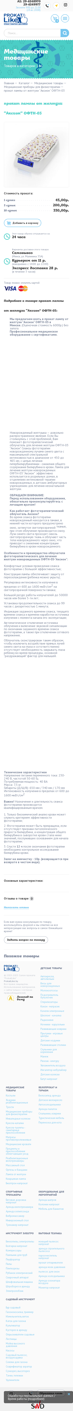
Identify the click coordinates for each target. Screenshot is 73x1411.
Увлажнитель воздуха (52, 1065)
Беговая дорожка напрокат (16, 1201)
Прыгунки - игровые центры (51, 1034)
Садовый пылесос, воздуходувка (16, 1356)
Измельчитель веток (17, 1316)
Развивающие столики (53, 1045)
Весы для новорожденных (50, 984)
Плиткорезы (12, 1268)
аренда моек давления (52, 1267)
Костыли (10, 1095)
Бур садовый (13, 1307)
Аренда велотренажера (19, 1207)
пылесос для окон (49, 1271)
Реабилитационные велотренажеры (17, 1159)
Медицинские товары (48, 83)
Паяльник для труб (16, 1255)
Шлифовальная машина (19, 1282)
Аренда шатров (47, 1200)
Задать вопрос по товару (26, 940)
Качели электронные (52, 1011)
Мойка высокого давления (15, 1344)
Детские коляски (50, 1074)
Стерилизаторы (49, 1002)
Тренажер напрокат (17, 1225)
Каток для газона (16, 1321)
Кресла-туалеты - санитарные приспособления (15, 1130)
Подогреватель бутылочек (49, 996)
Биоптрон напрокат (17, 1183)
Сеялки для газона (16, 1362)
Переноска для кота (50, 1122)
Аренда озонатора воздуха (49, 1281)
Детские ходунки (50, 1040)
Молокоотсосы (49, 990)
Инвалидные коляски (18, 1118)
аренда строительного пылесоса (51, 1249)
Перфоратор (13, 1259)
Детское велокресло (50, 1100)
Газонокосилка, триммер (19, 1312)
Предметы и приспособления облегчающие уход (17, 1151)
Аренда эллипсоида (17, 1211)
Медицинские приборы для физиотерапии (32, 87)
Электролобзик (14, 1291)
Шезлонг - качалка (50, 1015)
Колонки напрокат (49, 1204)
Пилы (9, 1264)
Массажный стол (15, 1165)
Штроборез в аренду (18, 1286)
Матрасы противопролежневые (18, 1138)
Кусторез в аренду (16, 1330)
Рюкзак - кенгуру (49, 1061)
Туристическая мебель (51, 1118)
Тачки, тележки (14, 1375)
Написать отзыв (16, 907)
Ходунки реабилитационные (17, 1101)
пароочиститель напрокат (48, 1256)
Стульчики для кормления (48, 1050)
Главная (9, 83)
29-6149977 (31, 4)
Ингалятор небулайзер (53, 1070)
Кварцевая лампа (16, 1179)
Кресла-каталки (15, 1123)
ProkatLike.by (11, 981)
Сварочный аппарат (17, 1277)
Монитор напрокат (49, 1287)
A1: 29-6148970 (28, 1)
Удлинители (12, 1380)
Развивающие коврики (53, 1029)
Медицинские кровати (18, 1144)
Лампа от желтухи (16, 1174)
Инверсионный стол (17, 1220)
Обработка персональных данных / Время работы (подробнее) (31, 1397)
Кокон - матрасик (50, 1006)
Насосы (10, 1350)
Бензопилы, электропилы (20, 1241)
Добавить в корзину (25, 223)
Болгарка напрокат (16, 1246)
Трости (10, 1107)
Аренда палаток (48, 1109)
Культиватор (13, 1325)
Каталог (24, 83)
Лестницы (11, 1339)
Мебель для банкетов (51, 1209)
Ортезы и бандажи (16, 1170)
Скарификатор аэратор (19, 1366)
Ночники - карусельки (52, 1024)
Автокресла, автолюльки (47, 977)
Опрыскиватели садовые (20, 1334)
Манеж (44, 1056)
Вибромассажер (15, 1216)
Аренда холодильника (52, 1276)
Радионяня (46, 1020)
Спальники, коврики (50, 1113)
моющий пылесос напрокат (49, 1242)
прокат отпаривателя (51, 1262)
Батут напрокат (48, 1079)
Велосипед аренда (50, 1095)
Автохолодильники (50, 1104)
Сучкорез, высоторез (18, 1371)
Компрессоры (13, 1250)
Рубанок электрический (19, 1273)
